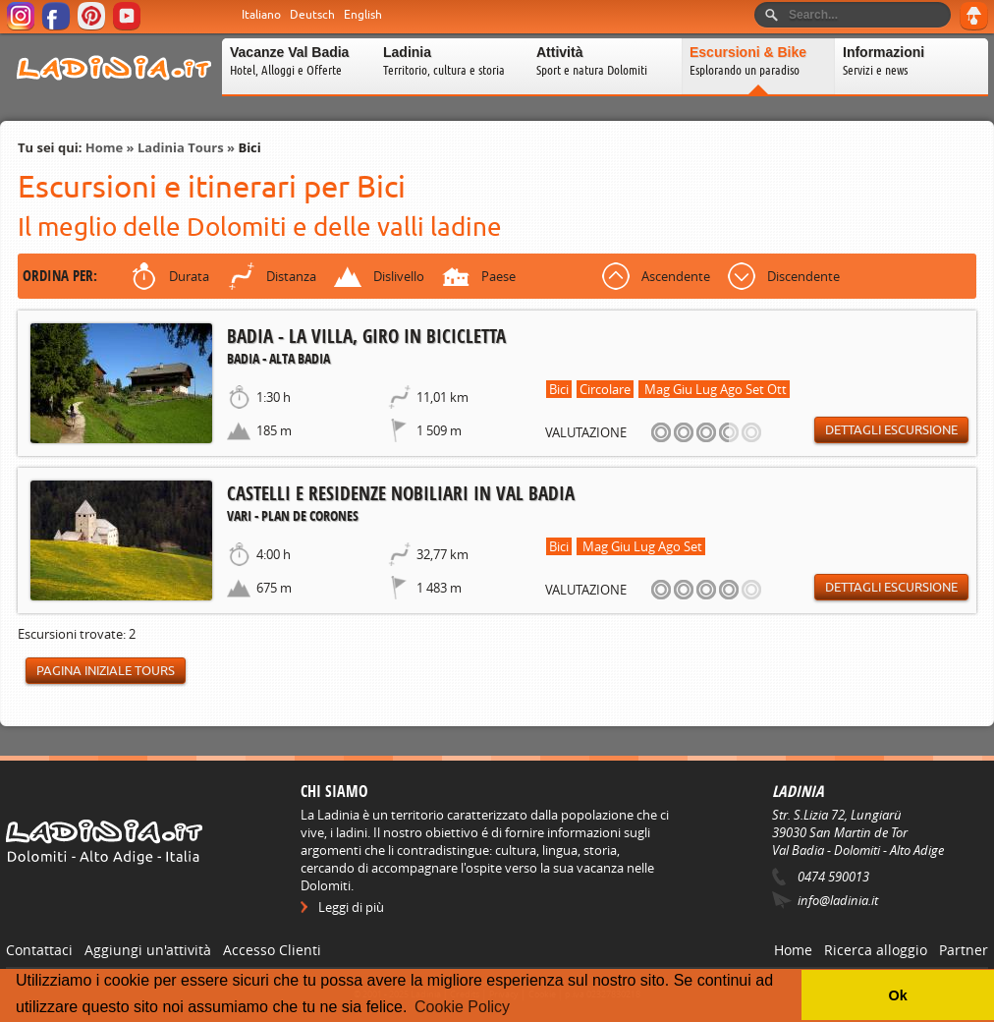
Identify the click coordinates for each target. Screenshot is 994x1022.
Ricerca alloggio (875, 949)
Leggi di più (351, 907)
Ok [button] (897, 995)
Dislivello (398, 276)
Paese (498, 276)
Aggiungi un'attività (147, 949)
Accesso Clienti (272, 949)
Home (104, 147)
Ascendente (675, 276)
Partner (963, 949)
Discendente (803, 276)
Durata (189, 276)
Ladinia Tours (181, 147)
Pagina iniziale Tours (105, 670)
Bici (249, 147)
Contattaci (39, 949)
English (363, 15)
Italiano (261, 15)
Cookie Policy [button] (462, 1006)
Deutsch (312, 15)
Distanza (291, 276)
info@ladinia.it (838, 900)
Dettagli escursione (891, 430)
